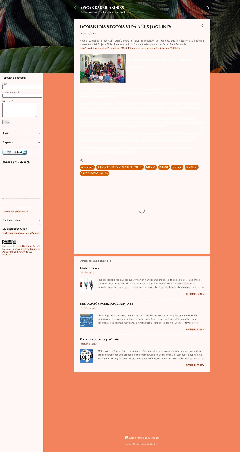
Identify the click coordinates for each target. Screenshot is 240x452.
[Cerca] (208, 8)
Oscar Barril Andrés (25, 246)
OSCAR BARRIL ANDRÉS (102, 7)
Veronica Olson (152, 444)
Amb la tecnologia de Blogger (142, 438)
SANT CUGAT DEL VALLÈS (94, 173)
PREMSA (163, 167)
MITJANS (151, 167)
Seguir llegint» (195, 294)
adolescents (87, 167)
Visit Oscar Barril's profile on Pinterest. (21, 233)
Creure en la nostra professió (99, 339)
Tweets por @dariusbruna (15, 211)
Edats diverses (89, 268)
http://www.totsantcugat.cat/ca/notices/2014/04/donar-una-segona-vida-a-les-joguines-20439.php (130, 48)
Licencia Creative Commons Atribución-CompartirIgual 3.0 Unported (21, 252)
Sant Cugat (191, 167)
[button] (202, 26)
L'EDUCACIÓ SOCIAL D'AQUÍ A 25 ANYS (106, 303)
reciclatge (177, 167)
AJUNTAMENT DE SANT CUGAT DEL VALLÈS (120, 167)
